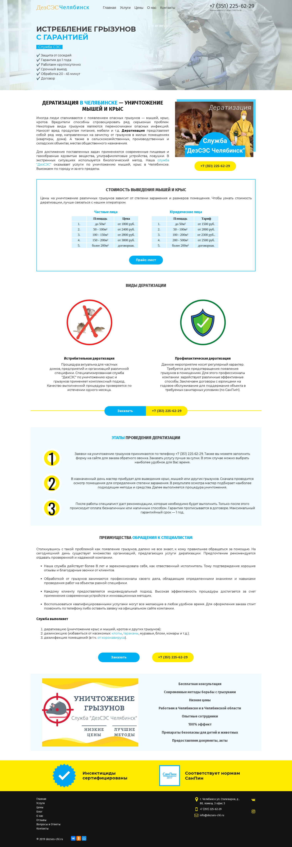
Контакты (167, 8)
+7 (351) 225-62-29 (231, 6)
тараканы (130, 633)
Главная (109, 8)
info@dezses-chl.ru (212, 815)
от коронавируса (111, 637)
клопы (117, 633)
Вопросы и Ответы (48, 824)
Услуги (125, 8)
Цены (138, 8)
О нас (151, 8)
